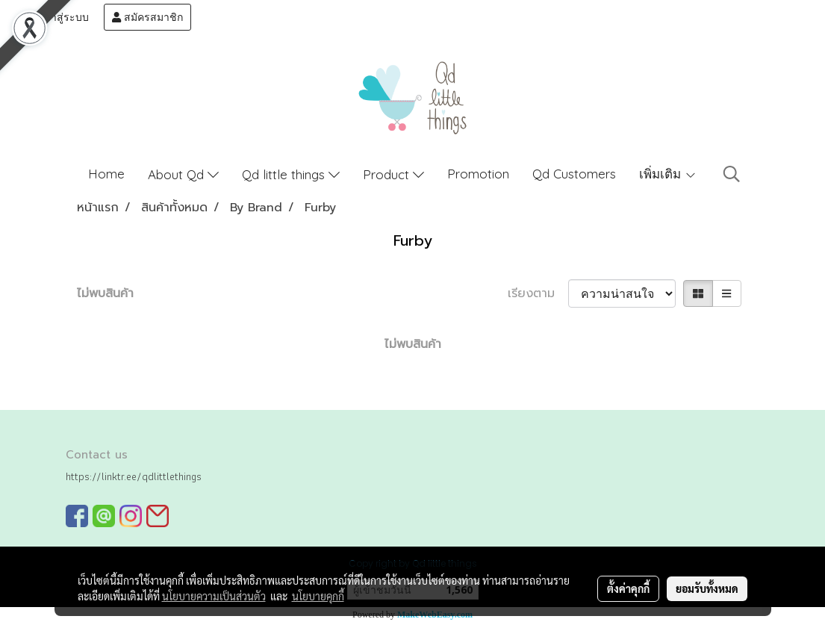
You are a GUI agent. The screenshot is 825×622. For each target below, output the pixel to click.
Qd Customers (574, 173)
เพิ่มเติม (668, 173)
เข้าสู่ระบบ (57, 17)
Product (393, 174)
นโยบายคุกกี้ (318, 596)
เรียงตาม (538, 293)
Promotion (478, 173)
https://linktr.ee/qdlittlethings (134, 476)
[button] (731, 174)
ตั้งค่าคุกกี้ (628, 588)
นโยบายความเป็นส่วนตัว (214, 596)
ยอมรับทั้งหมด (707, 588)
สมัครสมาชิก (147, 17)
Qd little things (291, 174)
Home (106, 173)
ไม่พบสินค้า (105, 293)
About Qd (183, 174)
